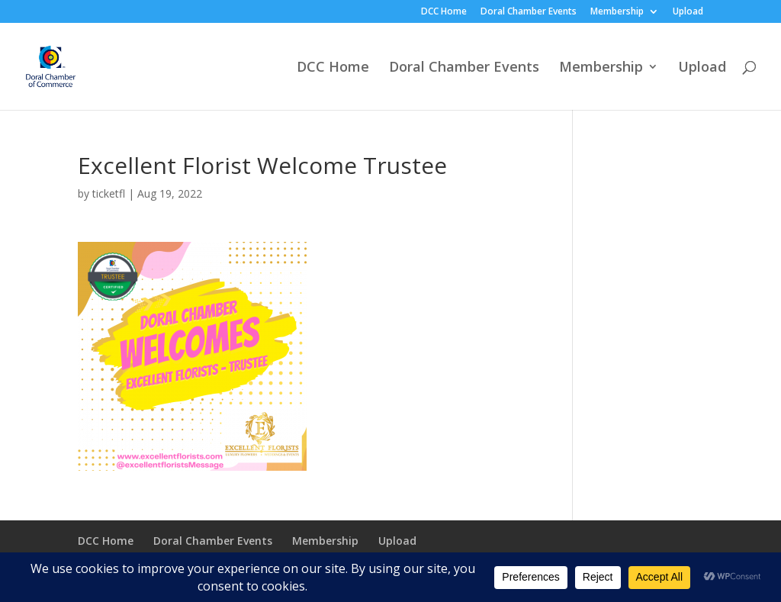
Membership (617, 12)
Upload (688, 12)
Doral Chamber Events (528, 12)
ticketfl (108, 193)
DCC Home (444, 12)
